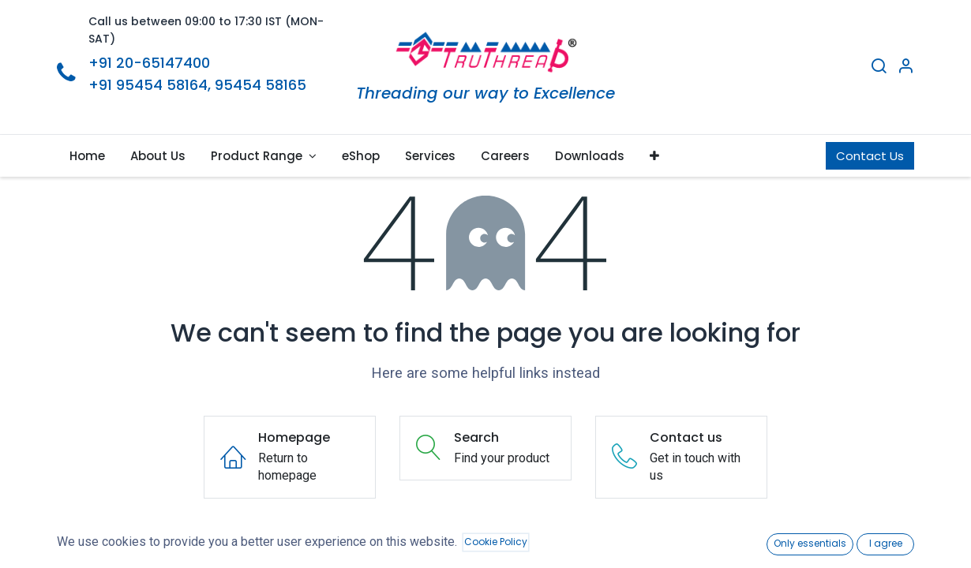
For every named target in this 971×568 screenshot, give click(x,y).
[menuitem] (87, 156)
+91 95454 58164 (148, 85)
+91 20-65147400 (149, 63)
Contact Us (870, 156)
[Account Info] (905, 68)
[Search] (878, 68)
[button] (654, 156)
